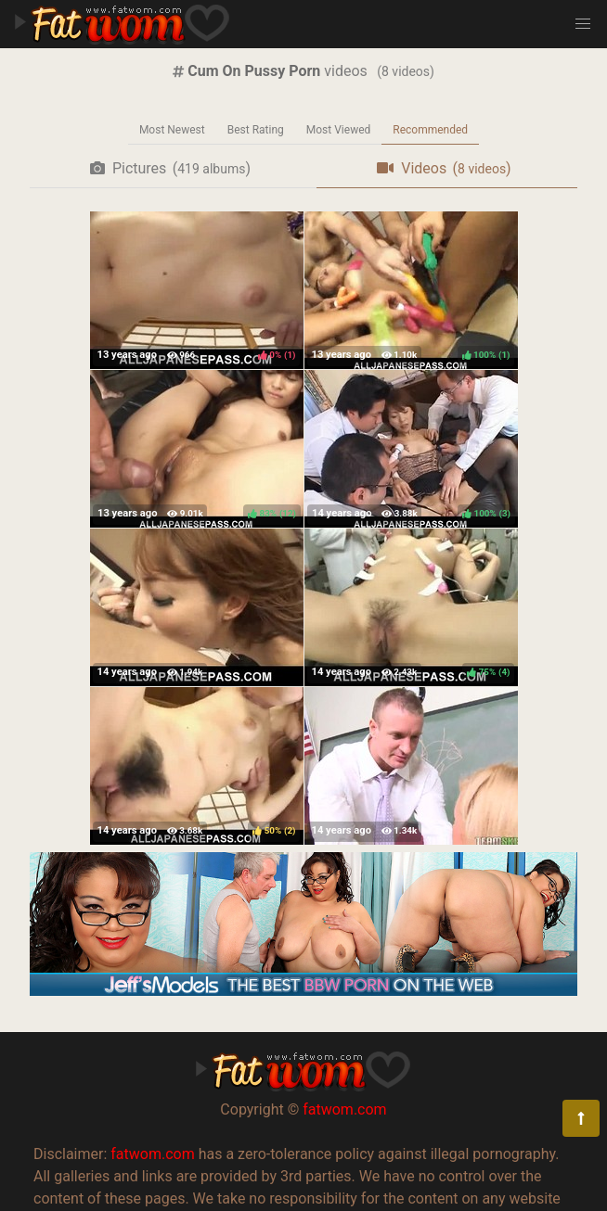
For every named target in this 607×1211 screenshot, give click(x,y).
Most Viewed (338, 129)
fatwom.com (344, 1109)
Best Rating (255, 129)
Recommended (430, 129)
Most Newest (172, 129)
